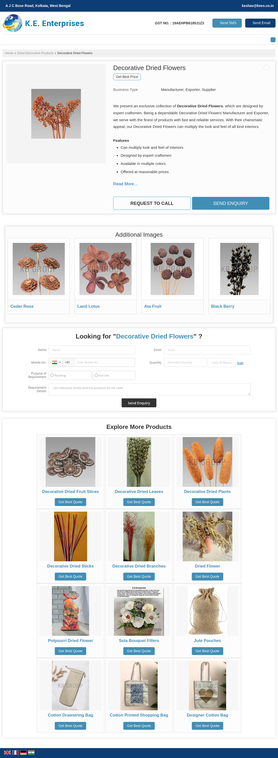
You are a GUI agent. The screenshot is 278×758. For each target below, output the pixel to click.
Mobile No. (38, 362)
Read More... (125, 184)
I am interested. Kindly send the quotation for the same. (149, 389)
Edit (240, 363)
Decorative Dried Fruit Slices (70, 491)
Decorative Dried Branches (139, 566)
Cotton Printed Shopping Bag (139, 715)
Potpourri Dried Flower (70, 640)
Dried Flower (207, 566)
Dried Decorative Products (35, 53)
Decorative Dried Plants (207, 491)
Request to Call (152, 203)
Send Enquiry (230, 203)
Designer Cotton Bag (207, 715)
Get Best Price (127, 77)
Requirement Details (37, 389)
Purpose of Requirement (37, 375)
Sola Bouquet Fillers (139, 640)
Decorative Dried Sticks (70, 566)
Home (9, 53)
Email (157, 350)
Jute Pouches (207, 640)
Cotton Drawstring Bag (70, 715)
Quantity (155, 362)
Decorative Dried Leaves (139, 491)
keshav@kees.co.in (258, 6)
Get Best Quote (71, 502)
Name (42, 350)
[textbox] (221, 362)
